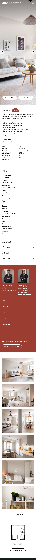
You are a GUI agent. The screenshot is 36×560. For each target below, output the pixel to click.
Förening (6, 247)
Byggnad (6, 242)
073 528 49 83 (22, 292)
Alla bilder (10, 98)
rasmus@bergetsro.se (9, 290)
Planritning (26, 98)
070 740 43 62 (6, 288)
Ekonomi (6, 253)
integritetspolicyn (23, 341)
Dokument (7, 258)
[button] (2, 52)
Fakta (4, 171)
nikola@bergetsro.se (24, 294)
